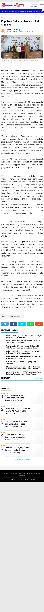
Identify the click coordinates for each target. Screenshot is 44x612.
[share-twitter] (22, 324)
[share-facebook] (13, 324)
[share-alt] (5, 324)
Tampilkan (38, 378)
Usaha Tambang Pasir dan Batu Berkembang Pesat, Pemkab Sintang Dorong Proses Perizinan (16, 425)
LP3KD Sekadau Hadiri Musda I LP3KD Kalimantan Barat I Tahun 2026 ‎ (17, 411)
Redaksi (6, 473)
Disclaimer (21, 473)
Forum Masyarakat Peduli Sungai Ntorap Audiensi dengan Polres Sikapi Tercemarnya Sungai (15, 399)
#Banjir (7, 11)
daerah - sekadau (13, 18)
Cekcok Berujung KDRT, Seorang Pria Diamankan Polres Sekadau (15, 437)
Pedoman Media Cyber (34, 473)
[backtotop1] (42, 480)
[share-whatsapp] (30, 324)
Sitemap (22, 475)
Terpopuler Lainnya (22, 460)
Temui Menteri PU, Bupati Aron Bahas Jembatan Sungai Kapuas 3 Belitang (17, 450)
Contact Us (13, 473)
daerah (5, 18)
